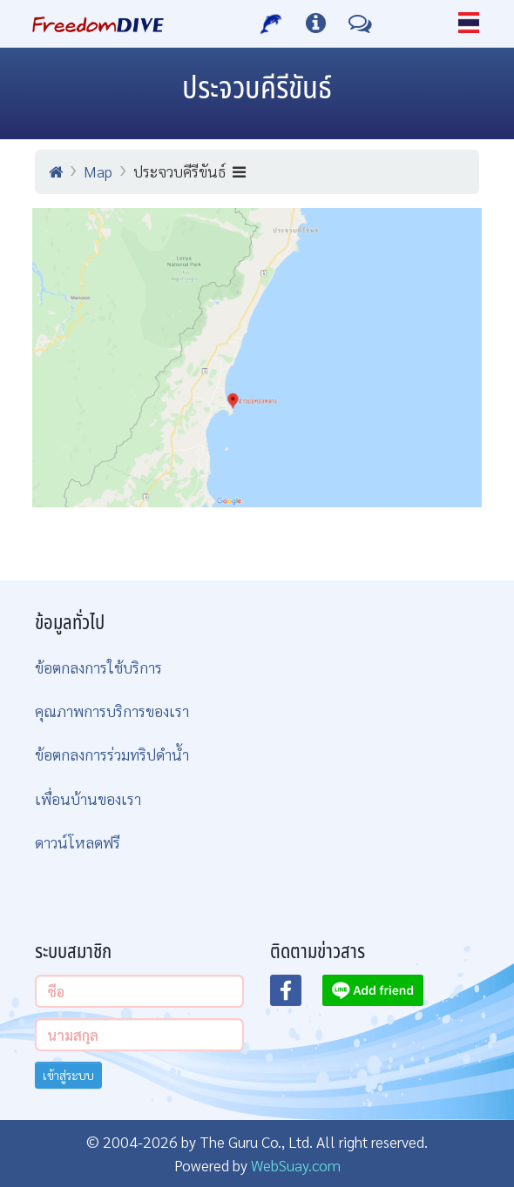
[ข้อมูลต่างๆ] (315, 23)
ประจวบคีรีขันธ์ (189, 171)
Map (98, 171)
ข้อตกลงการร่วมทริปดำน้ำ (112, 754)
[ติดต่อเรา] (360, 23)
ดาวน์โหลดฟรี (77, 842)
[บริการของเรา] (271, 23)
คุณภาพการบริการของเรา (112, 711)
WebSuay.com (296, 1165)
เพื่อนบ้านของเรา (88, 798)
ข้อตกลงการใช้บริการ (98, 667)
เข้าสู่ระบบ (68, 1075)
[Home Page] (98, 23)
